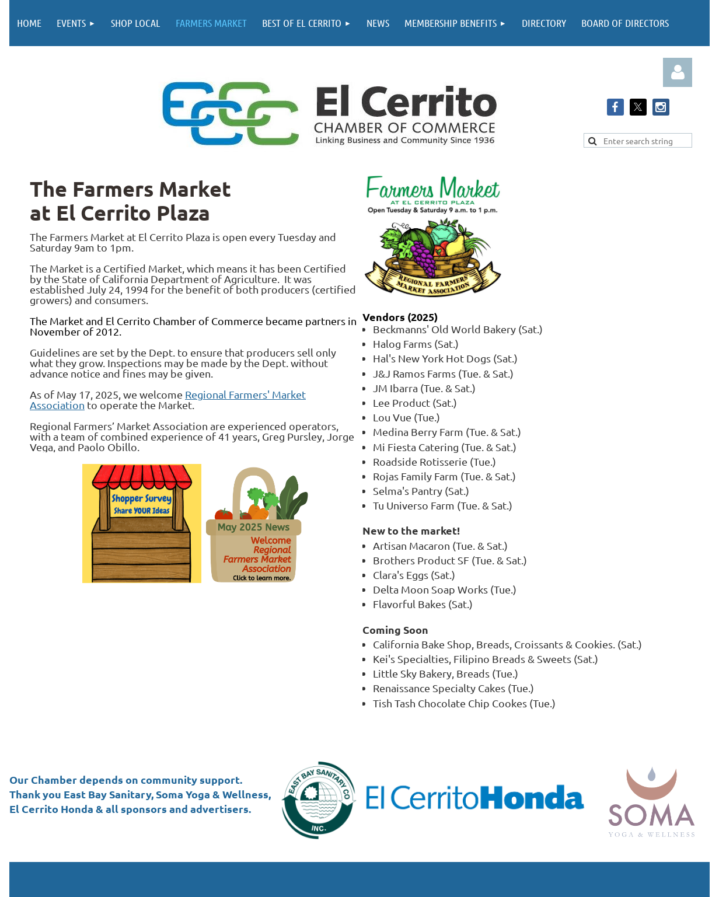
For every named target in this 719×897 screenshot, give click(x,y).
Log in (677, 72)
